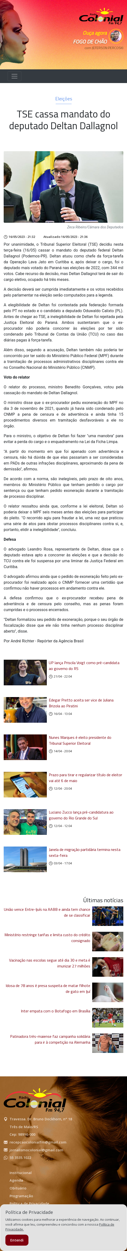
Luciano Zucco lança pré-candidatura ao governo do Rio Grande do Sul (81, 815)
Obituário (18, 1188)
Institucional (21, 1172)
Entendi (17, 1240)
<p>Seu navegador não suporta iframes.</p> (101, 56)
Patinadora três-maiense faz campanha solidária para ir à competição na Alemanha (50, 1039)
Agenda (16, 1180)
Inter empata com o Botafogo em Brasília (55, 1011)
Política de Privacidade (29, 1203)
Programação (21, 1196)
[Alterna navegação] (14, 76)
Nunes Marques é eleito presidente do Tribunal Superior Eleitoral (80, 740)
